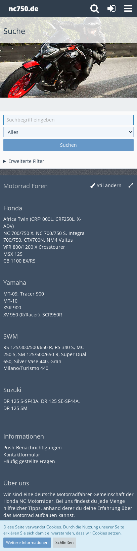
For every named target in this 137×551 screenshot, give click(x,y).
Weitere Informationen (27, 542)
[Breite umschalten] (131, 185)
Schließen (64, 542)
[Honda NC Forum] (23, 8)
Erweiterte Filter (26, 161)
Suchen (68, 145)
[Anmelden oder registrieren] (111, 8)
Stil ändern (109, 185)
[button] (128, 8)
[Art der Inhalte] (68, 132)
